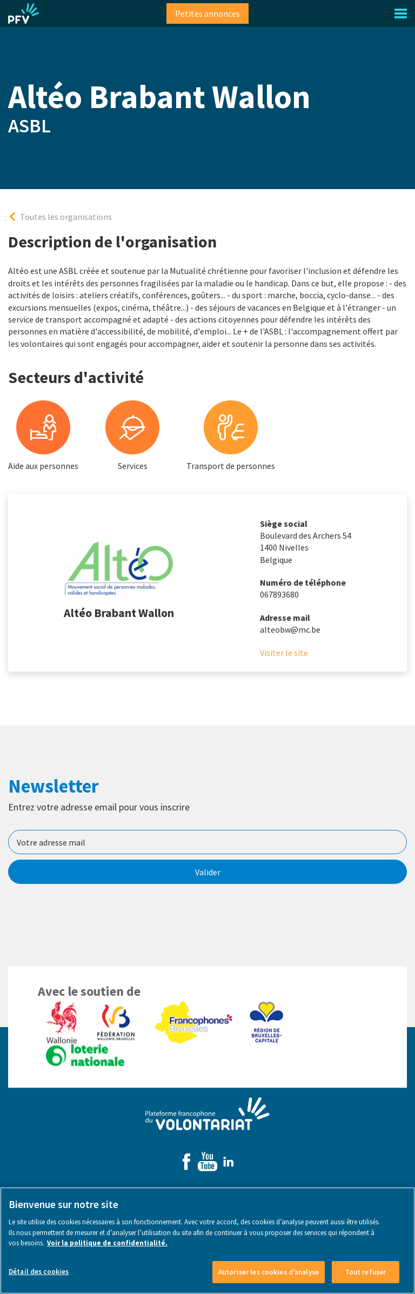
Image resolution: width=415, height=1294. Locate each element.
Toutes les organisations (66, 216)
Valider (207, 872)
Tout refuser (365, 1278)
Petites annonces (207, 13)
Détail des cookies (39, 1278)
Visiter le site (284, 652)
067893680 (279, 594)
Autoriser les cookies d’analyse (268, 1278)
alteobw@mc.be (290, 629)
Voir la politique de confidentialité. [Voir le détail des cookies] (107, 1250)
